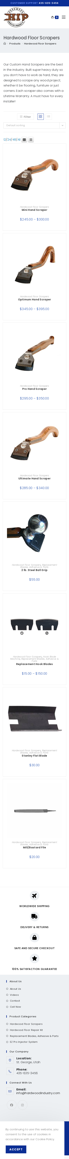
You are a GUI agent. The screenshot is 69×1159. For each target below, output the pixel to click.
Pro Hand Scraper (34, 389)
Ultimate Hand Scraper (34, 478)
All (19, 139)
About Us (15, 989)
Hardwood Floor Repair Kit (26, 1030)
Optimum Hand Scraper (34, 299)
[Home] (4, 43)
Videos (14, 995)
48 (14, 139)
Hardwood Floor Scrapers (40, 43)
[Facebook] (12, 1105)
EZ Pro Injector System (24, 1042)
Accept (16, 1149)
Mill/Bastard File (34, 847)
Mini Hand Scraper (34, 210)
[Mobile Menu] (62, 17)
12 (4, 139)
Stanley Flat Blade (34, 755)
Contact (15, 1000)
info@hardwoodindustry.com (38, 1093)
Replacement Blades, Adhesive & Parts (38, 566)
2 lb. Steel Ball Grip (34, 570)
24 (9, 139)
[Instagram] (22, 1105)
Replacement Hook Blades (34, 664)
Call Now (15, 1007)
